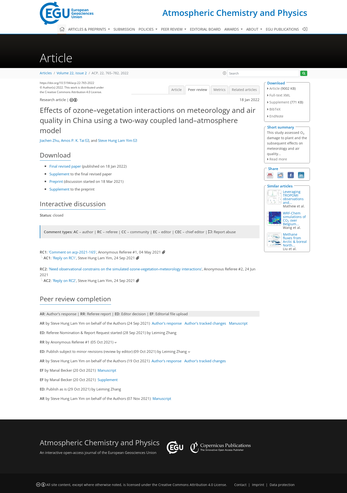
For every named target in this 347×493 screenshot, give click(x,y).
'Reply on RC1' (64, 257)
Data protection (282, 485)
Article (176, 90)
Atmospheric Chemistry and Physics (234, 12)
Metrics (220, 90)
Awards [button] (232, 29)
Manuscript (238, 323)
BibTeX (274, 109)
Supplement (59, 173)
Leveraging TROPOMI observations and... (293, 197)
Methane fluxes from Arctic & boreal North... (295, 239)
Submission (124, 29)
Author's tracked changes (205, 323)
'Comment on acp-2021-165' (72, 252)
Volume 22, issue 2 (72, 73)
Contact (240, 485)
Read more (278, 159)
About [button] (252, 29)
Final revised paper (65, 166)
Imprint (258, 485)
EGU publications (282, 29)
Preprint (56, 181)
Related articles (244, 90)
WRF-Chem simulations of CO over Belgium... (294, 218)
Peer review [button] (172, 29)
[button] (224, 73)
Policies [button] (146, 29)
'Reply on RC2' (64, 280)
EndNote (276, 116)
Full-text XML (279, 95)
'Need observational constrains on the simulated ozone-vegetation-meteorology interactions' (125, 269)
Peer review (197, 90)
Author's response (167, 323)
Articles (46, 73)
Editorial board (205, 29)
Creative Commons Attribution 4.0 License (192, 485)
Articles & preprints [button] (87, 29)
